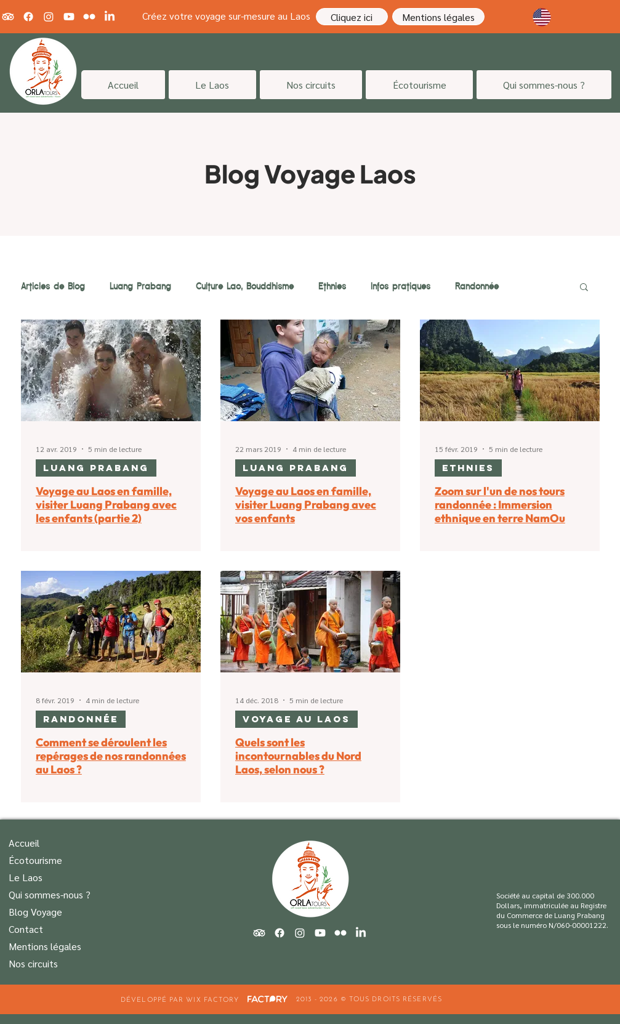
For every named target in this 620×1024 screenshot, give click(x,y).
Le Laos (25, 877)
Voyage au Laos (296, 719)
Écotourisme (35, 859)
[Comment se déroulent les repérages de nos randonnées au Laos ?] (111, 621)
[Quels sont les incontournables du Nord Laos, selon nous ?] (310, 621)
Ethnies (332, 286)
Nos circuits (33, 963)
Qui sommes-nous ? (50, 894)
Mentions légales (45, 946)
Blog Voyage (35, 911)
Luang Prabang (140, 286)
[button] (584, 287)
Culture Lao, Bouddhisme (245, 286)
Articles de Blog (53, 286)
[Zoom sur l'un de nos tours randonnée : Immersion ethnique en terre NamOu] (510, 370)
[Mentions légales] (438, 16)
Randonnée (477, 286)
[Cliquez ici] (352, 16)
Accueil (24, 842)
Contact (26, 928)
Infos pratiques (400, 286)
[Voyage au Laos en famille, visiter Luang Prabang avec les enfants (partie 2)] (111, 370)
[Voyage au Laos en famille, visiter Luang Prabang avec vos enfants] (310, 370)
